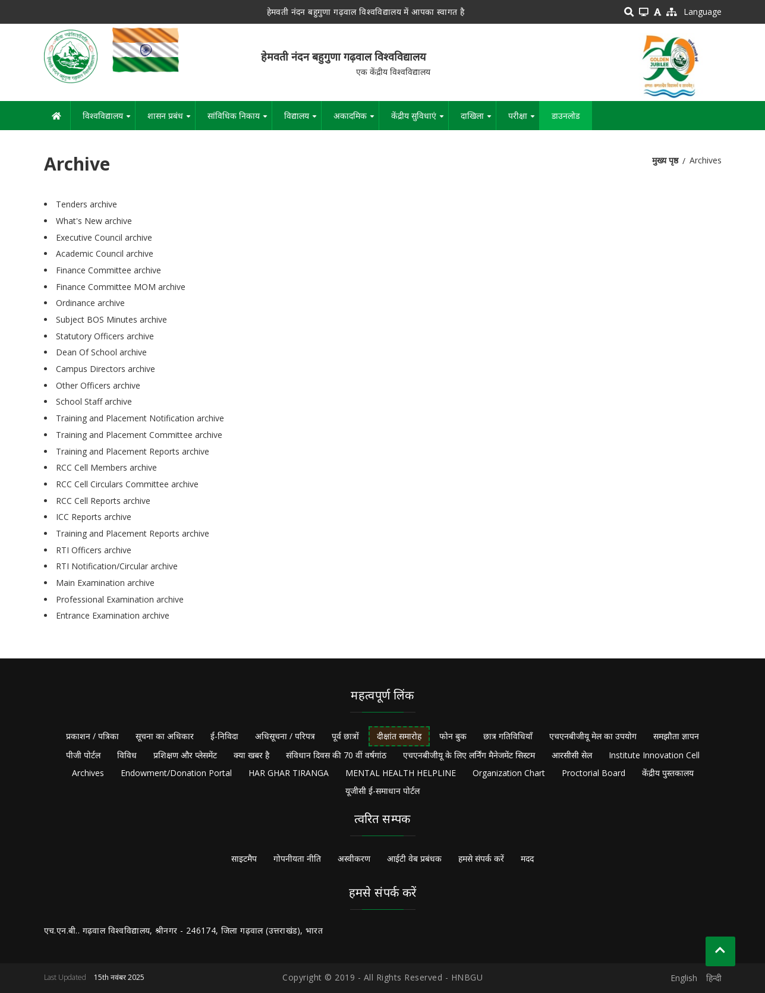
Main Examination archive (105, 582)
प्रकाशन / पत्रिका (92, 736)
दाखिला (478, 120)
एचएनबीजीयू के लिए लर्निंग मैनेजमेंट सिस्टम (469, 755)
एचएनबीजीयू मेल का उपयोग (593, 736)
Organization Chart (509, 772)
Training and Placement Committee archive (139, 434)
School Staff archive (94, 401)
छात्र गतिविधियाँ (508, 736)
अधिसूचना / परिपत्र (285, 736)
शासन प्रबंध (171, 120)
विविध (127, 755)
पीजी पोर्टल (83, 755)
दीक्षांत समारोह (399, 736)
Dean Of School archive (101, 352)
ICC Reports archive (93, 516)
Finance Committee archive (108, 270)
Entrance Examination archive (112, 615)
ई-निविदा (224, 736)
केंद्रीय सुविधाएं (419, 120)
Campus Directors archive (105, 368)
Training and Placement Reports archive (132, 451)
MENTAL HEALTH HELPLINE (400, 772)
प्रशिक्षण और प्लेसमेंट (185, 755)
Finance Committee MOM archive (120, 286)
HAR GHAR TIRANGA (288, 772)
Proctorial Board (593, 772)
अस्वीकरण (354, 858)
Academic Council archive (104, 253)
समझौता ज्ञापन (676, 736)
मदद (527, 858)
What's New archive (94, 220)
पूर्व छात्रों (345, 736)
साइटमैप (244, 858)
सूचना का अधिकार (165, 736)
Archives (88, 772)
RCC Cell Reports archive (103, 500)
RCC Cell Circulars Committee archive (127, 484)
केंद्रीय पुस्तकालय (668, 772)
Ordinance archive (90, 302)
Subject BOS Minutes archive (111, 319)
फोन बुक (453, 736)
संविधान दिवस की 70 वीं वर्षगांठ (336, 755)
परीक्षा (523, 120)
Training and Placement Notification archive (140, 418)
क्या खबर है (251, 755)
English (683, 977)
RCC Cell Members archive (106, 467)
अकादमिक (356, 120)
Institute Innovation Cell (654, 755)
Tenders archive (86, 204)
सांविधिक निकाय (239, 120)
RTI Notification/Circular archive (117, 566)
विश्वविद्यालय (109, 120)
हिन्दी (714, 977)
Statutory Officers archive (105, 336)
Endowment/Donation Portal (176, 772)
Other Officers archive (98, 385)
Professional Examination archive (120, 599)
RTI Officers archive (93, 550)
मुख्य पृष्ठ (665, 160)
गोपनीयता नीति (297, 858)
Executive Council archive (104, 237)
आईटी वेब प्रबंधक (414, 858)
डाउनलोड (566, 115)
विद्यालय (302, 120)
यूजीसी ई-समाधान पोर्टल (382, 790)
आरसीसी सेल (572, 755)
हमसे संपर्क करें (481, 858)
